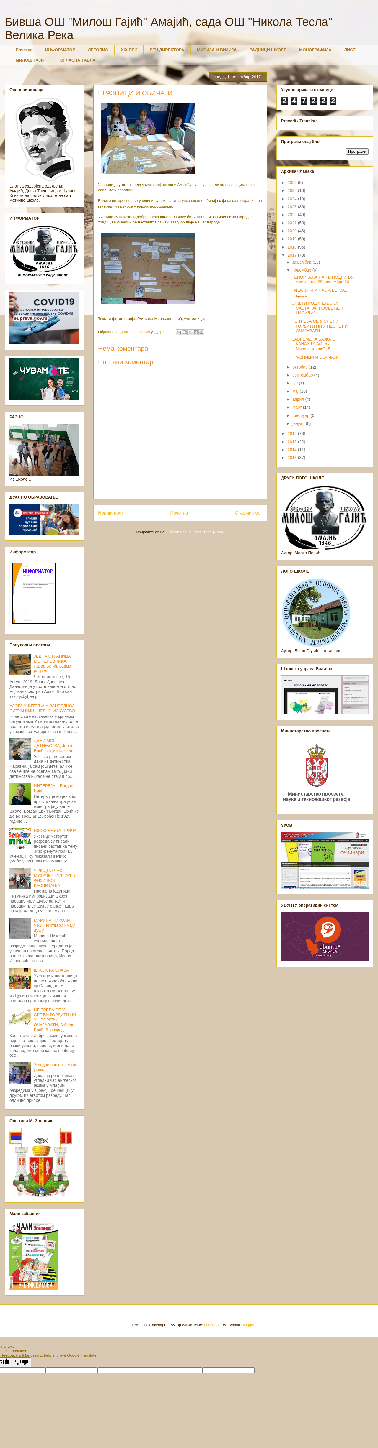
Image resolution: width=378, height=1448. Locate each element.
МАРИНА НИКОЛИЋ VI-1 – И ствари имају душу (54, 925)
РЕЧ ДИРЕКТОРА (167, 49)
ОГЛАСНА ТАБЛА (78, 60)
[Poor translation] (21, 1362)
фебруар (301, 415)
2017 (293, 255)
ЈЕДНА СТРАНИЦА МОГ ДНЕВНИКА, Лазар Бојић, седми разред (52, 663)
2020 (293, 231)
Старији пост (248, 512)
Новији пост (110, 512)
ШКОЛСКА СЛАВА (51, 970)
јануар (299, 423)
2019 (293, 238)
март (297, 407)
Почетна (24, 49)
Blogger (247, 1325)
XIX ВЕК (129, 49)
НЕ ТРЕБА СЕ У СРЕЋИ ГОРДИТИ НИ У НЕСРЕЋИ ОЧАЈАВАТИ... (319, 326)
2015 (293, 441)
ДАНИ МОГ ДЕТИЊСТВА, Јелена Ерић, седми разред (55, 745)
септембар (303, 375)
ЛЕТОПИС (98, 49)
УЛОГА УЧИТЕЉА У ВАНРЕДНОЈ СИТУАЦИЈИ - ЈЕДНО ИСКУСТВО (42, 708)
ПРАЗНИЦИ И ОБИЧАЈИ (315, 357)
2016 (293, 433)
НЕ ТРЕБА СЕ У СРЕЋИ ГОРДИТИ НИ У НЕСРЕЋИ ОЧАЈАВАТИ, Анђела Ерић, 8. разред (55, 1019)
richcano (211, 1325)
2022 (293, 214)
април (298, 399)
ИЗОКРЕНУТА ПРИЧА (55, 830)
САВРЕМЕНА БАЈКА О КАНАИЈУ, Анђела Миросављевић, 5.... (313, 344)
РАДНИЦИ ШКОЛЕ (268, 49)
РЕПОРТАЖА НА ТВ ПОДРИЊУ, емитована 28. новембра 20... (322, 280)
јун (295, 383)
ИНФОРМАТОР (60, 49)
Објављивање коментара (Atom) (195, 532)
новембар (302, 270)
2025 (293, 190)
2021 (293, 223)
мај (295, 391)
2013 (293, 457)
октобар (300, 367)
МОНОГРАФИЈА (315, 49)
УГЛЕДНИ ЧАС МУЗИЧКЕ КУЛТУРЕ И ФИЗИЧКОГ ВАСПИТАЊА (55, 877)
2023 (293, 206)
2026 (293, 182)
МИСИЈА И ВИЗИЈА (217, 49)
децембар (302, 262)
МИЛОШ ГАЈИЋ (32, 60)
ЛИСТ (349, 49)
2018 (293, 247)
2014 (293, 449)
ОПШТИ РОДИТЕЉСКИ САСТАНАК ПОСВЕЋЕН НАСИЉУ (317, 308)
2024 (293, 198)
